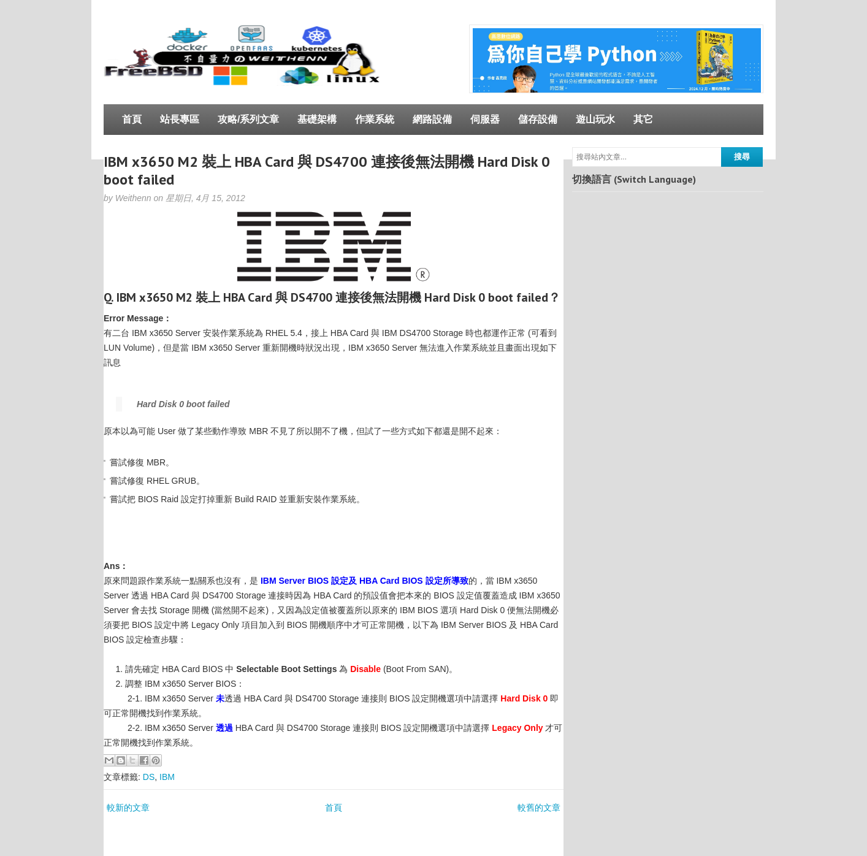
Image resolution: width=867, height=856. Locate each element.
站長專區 (179, 119)
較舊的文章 (539, 807)
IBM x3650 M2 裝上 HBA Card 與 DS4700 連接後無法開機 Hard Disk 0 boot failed (327, 170)
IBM (167, 777)
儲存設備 (537, 119)
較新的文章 (128, 807)
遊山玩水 (595, 119)
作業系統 (374, 119)
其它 (643, 119)
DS (149, 777)
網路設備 (432, 119)
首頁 (132, 119)
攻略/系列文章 (248, 119)
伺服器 (485, 119)
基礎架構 (317, 119)
